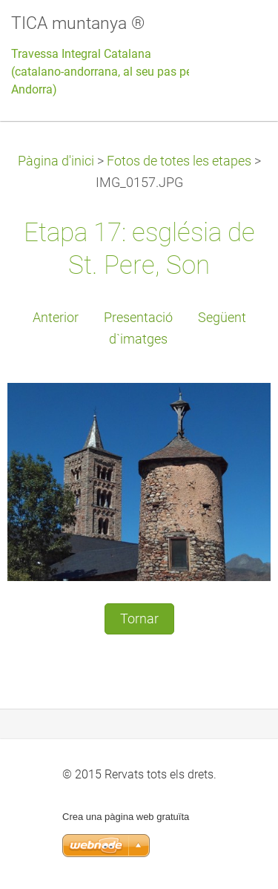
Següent (222, 317)
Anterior (56, 317)
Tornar (139, 618)
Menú (237, 33)
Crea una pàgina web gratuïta (125, 816)
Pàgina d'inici (56, 161)
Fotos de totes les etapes (179, 161)
